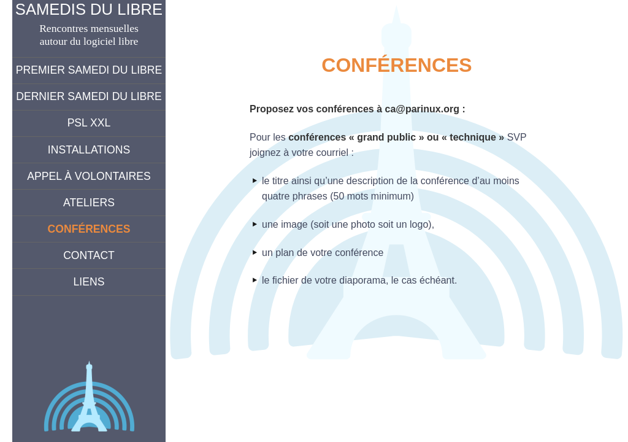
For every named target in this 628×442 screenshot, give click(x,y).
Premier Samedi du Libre (89, 70)
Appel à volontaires (88, 176)
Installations (89, 150)
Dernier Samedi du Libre (89, 96)
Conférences (89, 229)
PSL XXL (89, 123)
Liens (89, 282)
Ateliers (89, 202)
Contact (89, 255)
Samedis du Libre (89, 9)
